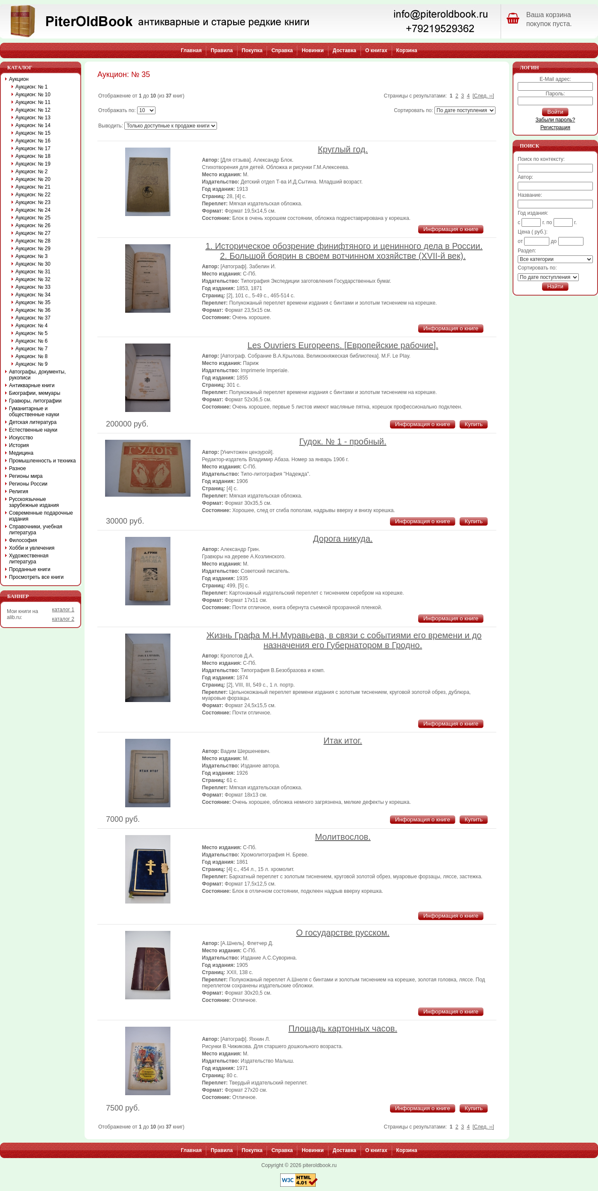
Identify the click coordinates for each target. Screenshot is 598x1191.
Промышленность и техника (42, 461)
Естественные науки (33, 430)
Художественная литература (28, 559)
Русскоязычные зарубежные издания (34, 502)
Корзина (406, 50)
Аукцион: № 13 (32, 118)
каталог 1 (63, 610)
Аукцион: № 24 (32, 210)
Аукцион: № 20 (32, 179)
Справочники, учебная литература (35, 530)
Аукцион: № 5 (31, 333)
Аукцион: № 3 (31, 256)
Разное (17, 468)
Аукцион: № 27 (32, 233)
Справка (282, 50)
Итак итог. (342, 740)
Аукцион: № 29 (32, 249)
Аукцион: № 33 (32, 287)
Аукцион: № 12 (32, 110)
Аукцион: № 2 (31, 172)
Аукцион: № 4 (31, 326)
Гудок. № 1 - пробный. (343, 441)
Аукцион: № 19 (32, 164)
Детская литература (32, 422)
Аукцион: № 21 (32, 187)
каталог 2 (63, 619)
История (19, 445)
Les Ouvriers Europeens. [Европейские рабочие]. (342, 345)
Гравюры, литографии (35, 401)
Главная (191, 50)
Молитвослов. (342, 836)
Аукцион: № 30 (32, 264)
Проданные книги (29, 569)
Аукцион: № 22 (32, 195)
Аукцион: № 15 (32, 133)
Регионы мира (26, 476)
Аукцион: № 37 (32, 318)
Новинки (312, 50)
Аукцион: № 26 (32, 225)
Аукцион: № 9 (31, 364)
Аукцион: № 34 (32, 295)
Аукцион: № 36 (32, 310)
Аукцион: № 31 (32, 272)
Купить (474, 424)
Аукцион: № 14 (32, 125)
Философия (23, 540)
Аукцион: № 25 (32, 218)
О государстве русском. (343, 932)
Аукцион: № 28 (32, 241)
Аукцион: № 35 (32, 302)
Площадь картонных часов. (342, 1028)
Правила (222, 50)
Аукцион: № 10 (32, 95)
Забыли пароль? (555, 120)
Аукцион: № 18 (32, 156)
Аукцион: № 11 (32, 102)
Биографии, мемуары (34, 393)
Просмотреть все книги (36, 577)
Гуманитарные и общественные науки (34, 412)
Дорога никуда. (343, 538)
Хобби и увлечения (32, 548)
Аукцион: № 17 (32, 148)
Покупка (252, 50)
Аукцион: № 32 (32, 279)
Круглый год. (343, 149)
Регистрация (555, 127)
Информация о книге (450, 229)
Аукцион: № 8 (31, 356)
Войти (555, 112)
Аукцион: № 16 (32, 141)
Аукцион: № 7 (31, 349)
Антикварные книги (32, 385)
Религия (18, 492)
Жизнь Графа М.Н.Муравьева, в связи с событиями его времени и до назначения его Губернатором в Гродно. (343, 640)
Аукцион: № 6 (31, 341)
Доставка (344, 50)
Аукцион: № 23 (32, 202)
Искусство (21, 438)
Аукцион (19, 79)
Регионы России (28, 484)
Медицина (21, 453)
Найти (555, 286)
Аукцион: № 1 (31, 87)
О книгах (376, 50)
